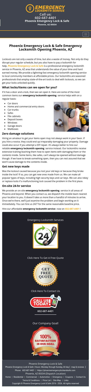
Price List (47, 380)
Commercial (31, 377)
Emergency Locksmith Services (45, 220)
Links (66, 380)
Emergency (57, 377)
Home (8, 377)
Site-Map (57, 380)
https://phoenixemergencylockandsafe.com (56, 370)
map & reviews (78, 367)
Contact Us (81, 377)
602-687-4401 (45, 17)
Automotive (45, 377)
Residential (18, 377)
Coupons (69, 377)
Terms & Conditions (31, 380)
